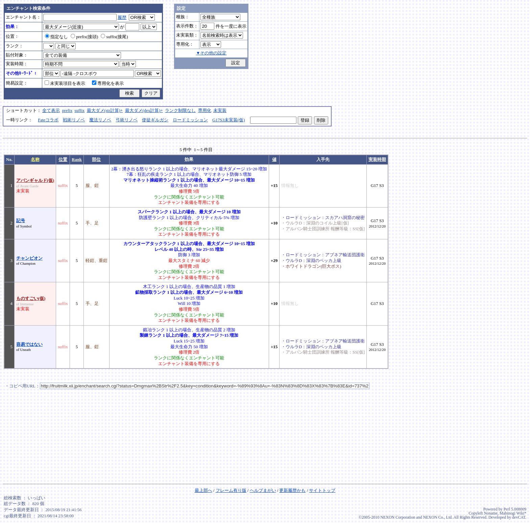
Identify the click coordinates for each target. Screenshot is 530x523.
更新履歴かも (292, 490)
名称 (35, 159)
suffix (80, 110)
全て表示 (51, 110)
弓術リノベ (127, 120)
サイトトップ (322, 490)
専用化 (204, 110)
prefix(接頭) (84, 36)
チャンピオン (29, 258)
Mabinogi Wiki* (513, 513)
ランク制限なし (180, 110)
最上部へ (203, 490)
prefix (67, 110)
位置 (62, 159)
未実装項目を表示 (65, 83)
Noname (491, 513)
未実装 (219, 110)
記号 (20, 220)
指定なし (56, 36)
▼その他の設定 (211, 53)
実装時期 (377, 159)
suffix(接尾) (114, 36)
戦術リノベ (74, 120)
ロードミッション (190, 120)
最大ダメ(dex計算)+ (144, 110)
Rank (77, 159)
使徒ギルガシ (155, 120)
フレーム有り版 (231, 490)
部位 (96, 159)
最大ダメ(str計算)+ (105, 110)
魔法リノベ (100, 120)
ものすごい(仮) (31, 298)
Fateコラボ (48, 120)
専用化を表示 (108, 83)
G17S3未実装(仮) (228, 120)
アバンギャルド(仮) (35, 180)
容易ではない (29, 344)
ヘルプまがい (263, 490)
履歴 (122, 17)
